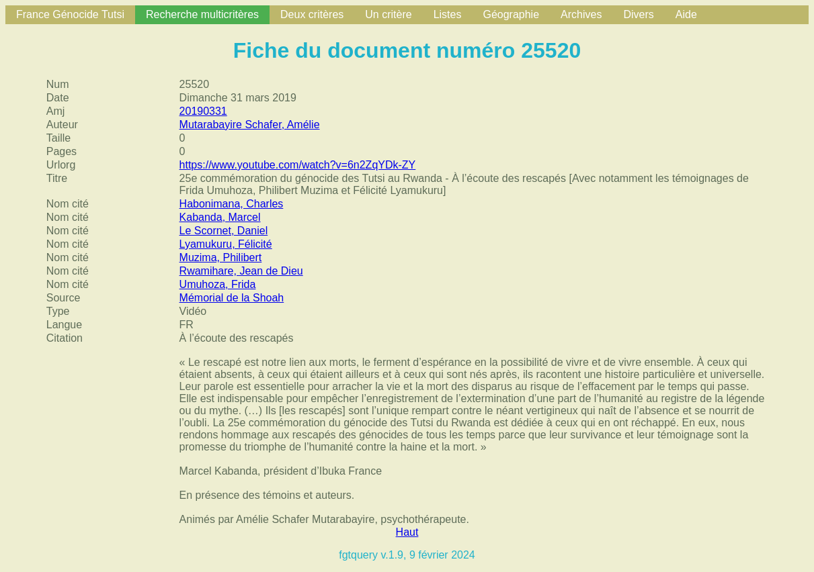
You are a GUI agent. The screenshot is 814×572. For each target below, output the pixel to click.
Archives (581, 14)
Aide (686, 14)
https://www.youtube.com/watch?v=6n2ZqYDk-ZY (297, 165)
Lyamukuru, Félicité (225, 244)
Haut (407, 532)
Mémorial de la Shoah (231, 297)
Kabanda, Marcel (220, 217)
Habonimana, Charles (231, 203)
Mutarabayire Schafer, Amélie (249, 124)
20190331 (203, 111)
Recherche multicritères (202, 14)
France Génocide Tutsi (70, 14)
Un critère (388, 14)
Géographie (511, 14)
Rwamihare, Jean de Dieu (241, 271)
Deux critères (311, 14)
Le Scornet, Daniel (223, 230)
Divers (638, 14)
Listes (448, 14)
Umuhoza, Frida (217, 284)
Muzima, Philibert (220, 257)
